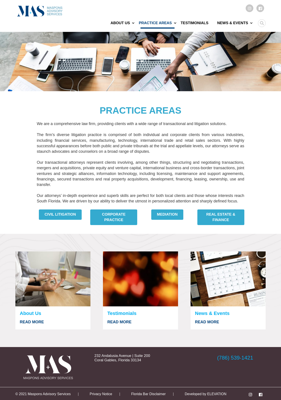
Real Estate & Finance (220, 217)
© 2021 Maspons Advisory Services (43, 394)
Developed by (196, 394)
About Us (120, 23)
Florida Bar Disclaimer (148, 394)
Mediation (167, 214)
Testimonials (195, 23)
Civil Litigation (60, 214)
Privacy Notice (101, 394)
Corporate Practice (113, 217)
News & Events (232, 23)
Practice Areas (155, 23)
